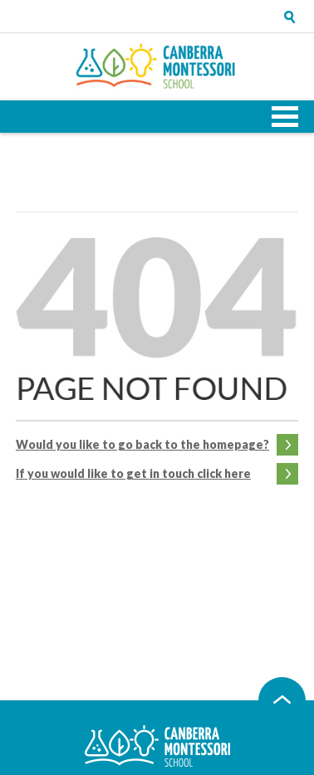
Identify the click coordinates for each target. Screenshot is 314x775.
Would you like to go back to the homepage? (142, 444)
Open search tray (290, 16)
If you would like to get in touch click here (133, 473)
